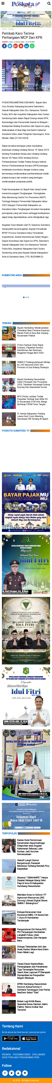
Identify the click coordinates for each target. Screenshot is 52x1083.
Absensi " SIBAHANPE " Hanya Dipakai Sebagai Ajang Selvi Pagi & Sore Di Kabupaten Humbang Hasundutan (32, 881)
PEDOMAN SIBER (21, 1054)
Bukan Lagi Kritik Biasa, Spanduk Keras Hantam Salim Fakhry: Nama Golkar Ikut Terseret (32, 1005)
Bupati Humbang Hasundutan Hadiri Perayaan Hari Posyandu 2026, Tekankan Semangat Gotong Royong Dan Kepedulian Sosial (33, 383)
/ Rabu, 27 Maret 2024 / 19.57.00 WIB (21, 42)
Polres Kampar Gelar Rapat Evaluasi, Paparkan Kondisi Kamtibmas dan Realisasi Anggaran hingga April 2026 (30, 349)
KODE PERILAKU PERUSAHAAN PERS (20, 1057)
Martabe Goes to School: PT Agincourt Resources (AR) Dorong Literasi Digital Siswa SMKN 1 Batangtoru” (32, 899)
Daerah (11, 29)
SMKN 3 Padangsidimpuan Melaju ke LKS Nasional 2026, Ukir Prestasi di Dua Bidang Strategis (33, 365)
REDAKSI (6, 1054)
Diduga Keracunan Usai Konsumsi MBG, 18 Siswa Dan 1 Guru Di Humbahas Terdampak (32, 916)
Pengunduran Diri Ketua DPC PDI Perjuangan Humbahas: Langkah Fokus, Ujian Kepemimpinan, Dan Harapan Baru (32, 935)
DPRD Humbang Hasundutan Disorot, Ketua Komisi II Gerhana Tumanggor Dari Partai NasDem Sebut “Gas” (33, 988)
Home (4, 29)
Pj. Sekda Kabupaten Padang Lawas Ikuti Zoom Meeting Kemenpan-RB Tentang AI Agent (32, 416)
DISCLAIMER (38, 1054)
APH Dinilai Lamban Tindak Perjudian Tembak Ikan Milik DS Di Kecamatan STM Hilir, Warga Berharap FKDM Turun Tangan (32, 400)
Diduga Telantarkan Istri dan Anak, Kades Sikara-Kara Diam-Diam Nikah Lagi (33, 949)
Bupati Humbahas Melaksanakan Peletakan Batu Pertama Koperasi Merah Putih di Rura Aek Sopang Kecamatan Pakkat (33, 332)
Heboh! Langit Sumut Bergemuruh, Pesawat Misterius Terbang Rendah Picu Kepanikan (33, 864)
